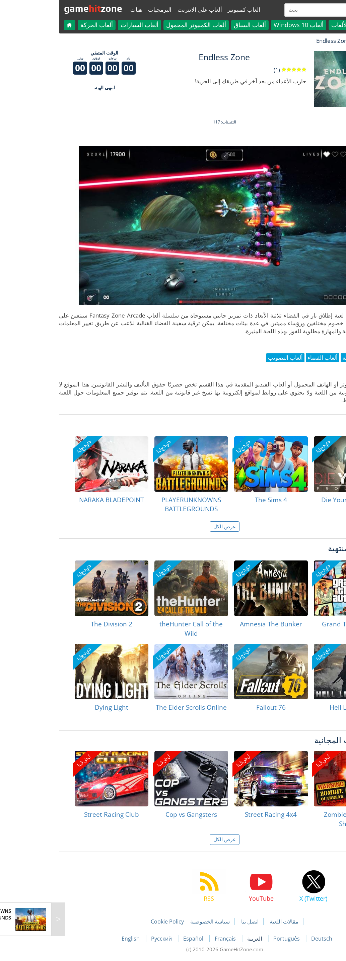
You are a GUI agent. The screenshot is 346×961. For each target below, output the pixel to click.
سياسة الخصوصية (158, 921)
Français (174, 938)
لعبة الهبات (316, 41)
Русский (110, 938)
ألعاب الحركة (45, 25)
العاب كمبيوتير (192, 9)
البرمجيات (108, 9)
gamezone (41, 8)
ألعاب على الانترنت (148, 9)
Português (236, 938)
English (79, 938)
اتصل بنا (198, 921)
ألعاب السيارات (88, 25)
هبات (84, 9)
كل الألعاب (293, 25)
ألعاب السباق (198, 25)
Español (142, 938)
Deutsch (270, 938)
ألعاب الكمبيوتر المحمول (145, 25)
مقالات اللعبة (232, 921)
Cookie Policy (115, 921)
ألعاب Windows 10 (247, 25)
